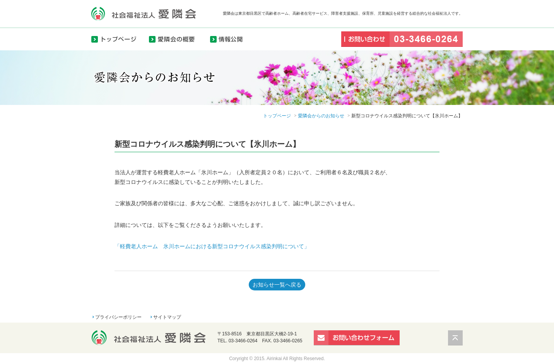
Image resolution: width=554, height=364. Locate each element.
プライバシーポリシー (118, 317)
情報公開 (230, 38)
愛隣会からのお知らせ (321, 115)
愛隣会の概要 (176, 38)
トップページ (118, 38)
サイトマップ (167, 317)
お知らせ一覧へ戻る (277, 285)
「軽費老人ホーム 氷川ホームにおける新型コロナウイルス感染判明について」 (212, 246)
